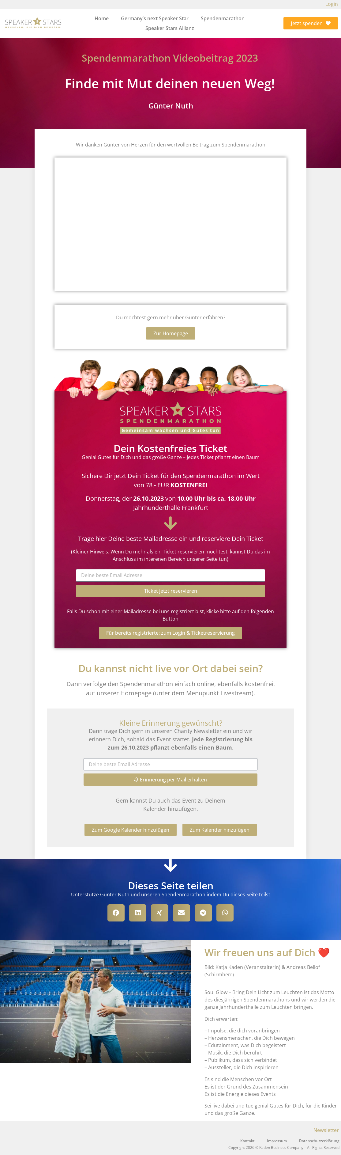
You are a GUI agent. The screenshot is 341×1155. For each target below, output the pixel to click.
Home (102, 18)
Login (331, 4)
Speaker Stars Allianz (169, 28)
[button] (130, 830)
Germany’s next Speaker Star (155, 18)
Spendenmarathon (223, 18)
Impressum (277, 1140)
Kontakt (247, 1140)
